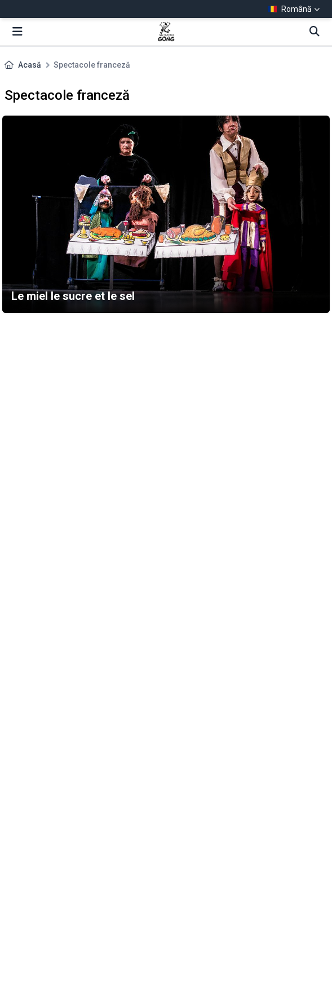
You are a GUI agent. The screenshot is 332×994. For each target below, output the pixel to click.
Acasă (29, 64)
